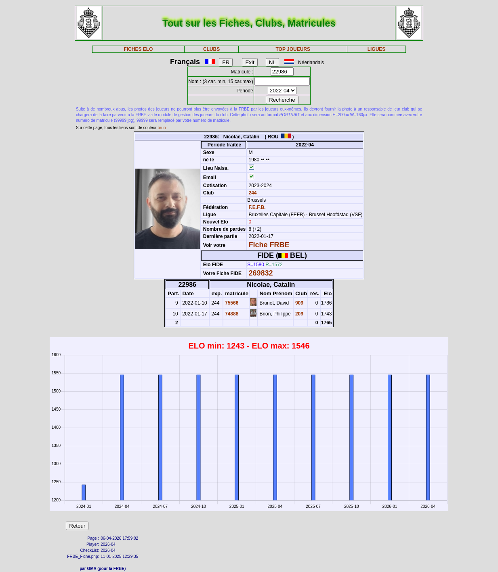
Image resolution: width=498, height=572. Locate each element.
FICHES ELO (138, 49)
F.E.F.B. (256, 207)
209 (298, 314)
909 (298, 303)
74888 (231, 314)
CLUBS (211, 49)
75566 (231, 303)
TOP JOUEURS (292, 49)
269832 (260, 273)
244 (251, 193)
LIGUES (377, 49)
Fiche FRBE (268, 245)
